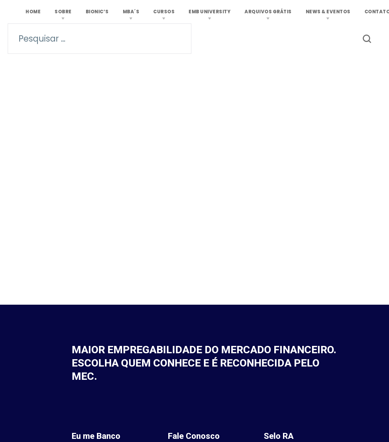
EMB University (210, 11)
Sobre (63, 11)
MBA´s (131, 11)
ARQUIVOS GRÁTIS (268, 11)
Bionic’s (97, 11)
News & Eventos (328, 11)
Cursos (164, 11)
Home (33, 11)
